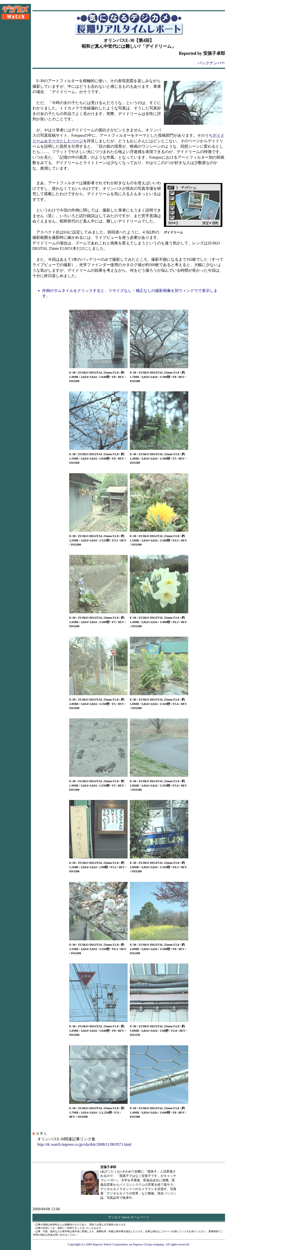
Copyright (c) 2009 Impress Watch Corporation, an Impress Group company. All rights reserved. (129, 1244)
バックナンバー (211, 63)
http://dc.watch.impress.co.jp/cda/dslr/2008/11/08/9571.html (84, 1144)
